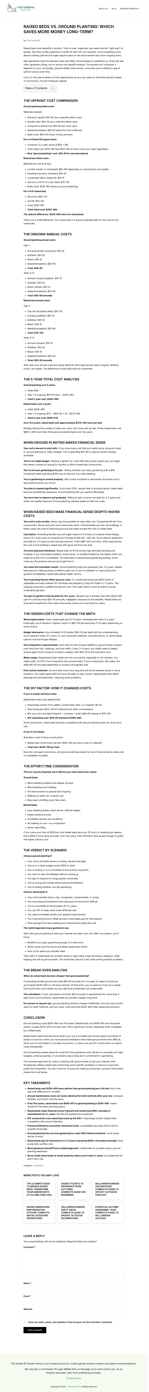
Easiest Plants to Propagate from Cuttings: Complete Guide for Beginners (73, 1189)
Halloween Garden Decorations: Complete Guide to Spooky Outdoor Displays (107, 1189)
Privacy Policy (73, 1378)
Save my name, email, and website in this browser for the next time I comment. (70, 1322)
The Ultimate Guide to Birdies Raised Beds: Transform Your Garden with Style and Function (39, 1189)
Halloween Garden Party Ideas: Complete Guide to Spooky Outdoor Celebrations (73, 1213)
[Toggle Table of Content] (51, 88)
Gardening (38, 1165)
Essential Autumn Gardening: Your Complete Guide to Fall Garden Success (107, 1213)
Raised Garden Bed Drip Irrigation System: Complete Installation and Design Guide (38, 1213)
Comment (30, 1247)
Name (28, 1283)
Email (27, 1296)
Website (28, 1309)
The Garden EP (73, 1386)
